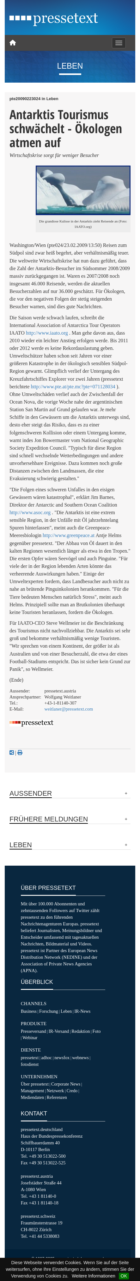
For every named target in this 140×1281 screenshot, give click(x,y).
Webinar (29, 1037)
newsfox (62, 1057)
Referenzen (57, 1097)
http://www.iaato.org (47, 333)
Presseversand (33, 1031)
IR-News (82, 1011)
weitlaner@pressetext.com (69, 709)
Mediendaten (32, 1097)
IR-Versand (59, 1031)
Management (32, 1090)
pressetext (30, 1057)
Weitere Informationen (93, 1275)
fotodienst (30, 1064)
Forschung (48, 1011)
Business (29, 1011)
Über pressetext (35, 1084)
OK (124, 1275)
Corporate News (65, 1084)
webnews (80, 1057)
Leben (66, 1011)
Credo (72, 1090)
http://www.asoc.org (30, 512)
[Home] (13, 43)
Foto (97, 1031)
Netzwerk (55, 1090)
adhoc (46, 1057)
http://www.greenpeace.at (68, 535)
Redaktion (80, 1031)
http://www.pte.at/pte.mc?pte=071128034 (73, 386)
